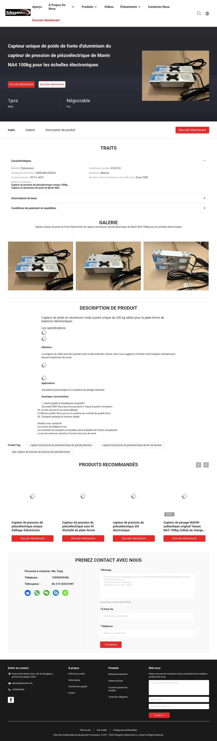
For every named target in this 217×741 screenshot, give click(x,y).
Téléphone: (107, 626)
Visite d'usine (74, 680)
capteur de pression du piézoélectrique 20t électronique (128, 526)
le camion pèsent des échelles (117, 689)
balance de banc (115, 681)
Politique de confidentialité (125, 730)
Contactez (111, 644)
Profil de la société (76, 674)
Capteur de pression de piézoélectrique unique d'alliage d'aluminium (27, 526)
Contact (71, 693)
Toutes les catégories (118, 697)
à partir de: (107, 609)
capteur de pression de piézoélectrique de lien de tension (132, 445)
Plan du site (85, 730)
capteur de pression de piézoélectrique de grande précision (61, 445)
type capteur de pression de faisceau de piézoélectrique (41, 451)
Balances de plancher (118, 674)
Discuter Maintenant (21, 84)
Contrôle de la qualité (77, 686)
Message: (106, 570)
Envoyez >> (159, 715)
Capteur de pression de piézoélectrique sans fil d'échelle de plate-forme (78, 526)
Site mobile (102, 730)
